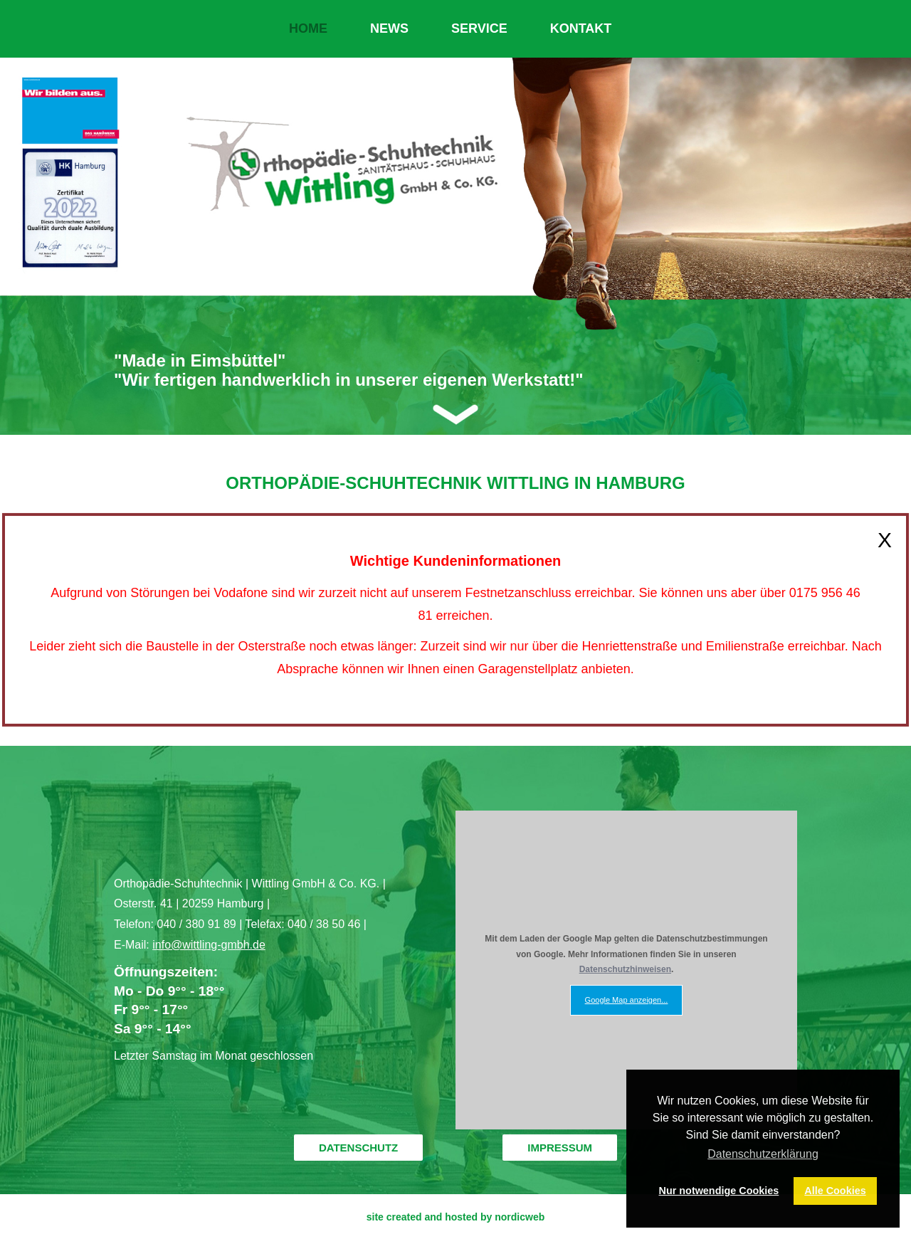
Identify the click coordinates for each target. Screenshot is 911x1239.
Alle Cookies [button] (834, 1190)
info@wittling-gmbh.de (208, 945)
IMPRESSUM (559, 1148)
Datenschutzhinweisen (625, 969)
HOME (308, 28)
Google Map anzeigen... (626, 1000)
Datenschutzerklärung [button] (762, 1154)
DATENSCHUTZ (358, 1148)
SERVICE (479, 28)
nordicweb (519, 1217)
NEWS (389, 28)
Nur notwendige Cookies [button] (719, 1190)
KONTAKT (581, 28)
